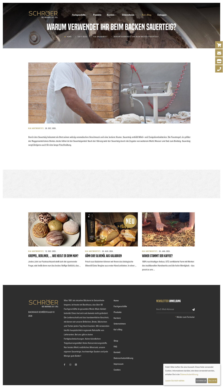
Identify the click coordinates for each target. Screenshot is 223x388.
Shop (116, 340)
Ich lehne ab (201, 380)
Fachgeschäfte (79, 14)
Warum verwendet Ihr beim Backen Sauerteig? (136, 36)
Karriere (111, 14)
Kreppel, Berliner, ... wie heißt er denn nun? (53, 256)
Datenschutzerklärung (123, 358)
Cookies (117, 369)
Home (69, 36)
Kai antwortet (100, 36)
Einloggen (162, 14)
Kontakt (117, 352)
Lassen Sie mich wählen (174, 380)
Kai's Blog (146, 14)
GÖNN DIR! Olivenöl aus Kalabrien (103, 256)
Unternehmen (129, 14)
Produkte (97, 14)
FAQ (115, 346)
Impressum (118, 364)
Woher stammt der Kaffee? (157, 256)
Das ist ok (212, 380)
